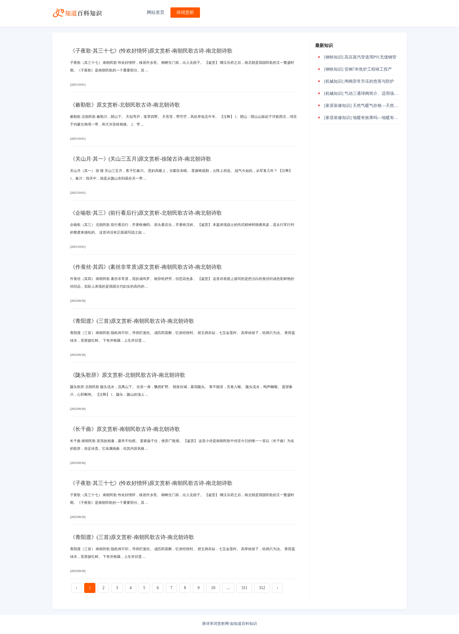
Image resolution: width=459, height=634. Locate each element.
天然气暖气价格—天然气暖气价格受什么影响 (394, 105)
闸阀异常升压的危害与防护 (369, 81)
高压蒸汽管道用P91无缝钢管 (370, 57)
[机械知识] (333, 81)
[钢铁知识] (333, 57)
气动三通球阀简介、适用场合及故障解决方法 (385, 93)
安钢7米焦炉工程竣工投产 (368, 69)
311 (244, 588)
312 (262, 588)
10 (213, 588)
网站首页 (156, 12)
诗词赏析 (185, 12)
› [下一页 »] (277, 588)
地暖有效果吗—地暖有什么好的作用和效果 (392, 117)
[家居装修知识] (337, 105)
